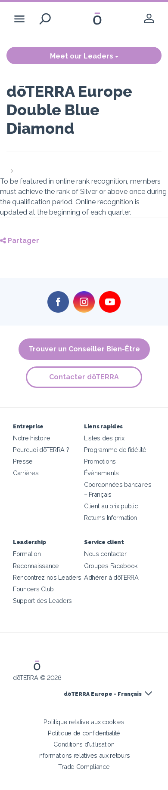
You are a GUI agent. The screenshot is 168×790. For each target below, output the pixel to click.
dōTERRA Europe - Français (103, 694)
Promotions (100, 461)
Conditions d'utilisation (84, 744)
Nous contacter (105, 553)
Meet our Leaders (84, 56)
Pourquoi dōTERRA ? (41, 449)
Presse (23, 461)
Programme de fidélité (115, 449)
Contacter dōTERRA (84, 377)
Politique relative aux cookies (84, 721)
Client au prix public (111, 506)
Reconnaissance (36, 565)
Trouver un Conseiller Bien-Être (84, 349)
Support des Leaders (42, 600)
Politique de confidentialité (84, 733)
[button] (84, 166)
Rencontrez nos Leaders (47, 577)
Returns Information (110, 517)
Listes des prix (104, 438)
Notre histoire (31, 438)
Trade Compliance (83, 766)
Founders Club (33, 589)
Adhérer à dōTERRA (111, 577)
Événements (101, 472)
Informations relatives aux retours (84, 755)
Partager (19, 241)
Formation (26, 553)
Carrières (25, 472)
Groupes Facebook (111, 565)
